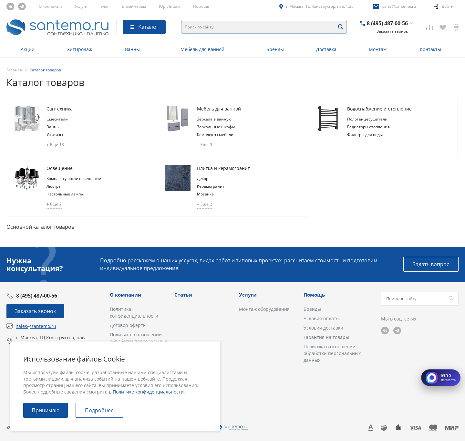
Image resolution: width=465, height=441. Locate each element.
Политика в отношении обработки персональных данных (332, 353)
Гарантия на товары (326, 337)
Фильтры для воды (365, 134)
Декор (202, 178)
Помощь (201, 6)
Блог (104, 6)
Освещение (59, 168)
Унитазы (54, 134)
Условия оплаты (322, 318)
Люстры (53, 186)
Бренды (312, 309)
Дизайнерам (134, 6)
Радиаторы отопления (368, 127)
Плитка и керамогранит (223, 168)
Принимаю (45, 410)
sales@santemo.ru (399, 6)
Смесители (57, 119)
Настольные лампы (65, 194)
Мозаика (205, 194)
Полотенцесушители (367, 119)
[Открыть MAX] (440, 377)
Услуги (81, 6)
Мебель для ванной (219, 109)
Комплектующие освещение (73, 178)
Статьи (183, 294)
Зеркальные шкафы (216, 127)
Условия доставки (323, 328)
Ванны (52, 127)
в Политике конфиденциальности (146, 392)
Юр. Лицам (169, 6)
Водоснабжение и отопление (379, 109)
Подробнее (99, 410)
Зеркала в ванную (214, 119)
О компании (50, 6)
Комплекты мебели (215, 134)
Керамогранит (210, 186)
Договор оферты (128, 325)
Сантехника (59, 109)
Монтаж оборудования (264, 309)
